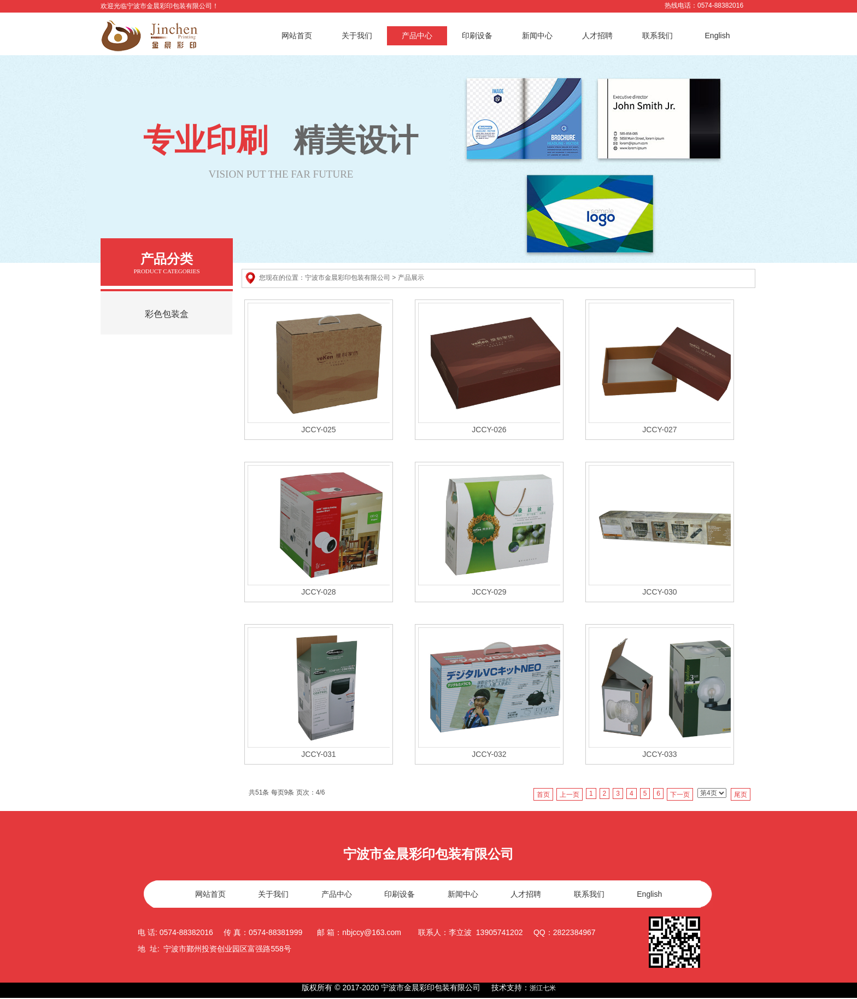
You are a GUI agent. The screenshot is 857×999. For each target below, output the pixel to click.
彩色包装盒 (167, 314)
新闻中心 (537, 35)
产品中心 (417, 35)
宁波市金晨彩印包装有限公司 (347, 277)
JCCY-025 (318, 429)
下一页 (680, 794)
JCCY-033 (659, 754)
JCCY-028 (318, 591)
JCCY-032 (489, 754)
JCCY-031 (318, 754)
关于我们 (357, 35)
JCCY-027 (659, 429)
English (717, 35)
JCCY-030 (659, 591)
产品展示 (411, 277)
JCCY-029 (489, 591)
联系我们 (657, 35)
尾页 (740, 794)
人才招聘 (597, 35)
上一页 (569, 794)
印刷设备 (477, 35)
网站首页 (296, 35)
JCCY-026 (489, 429)
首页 (543, 794)
